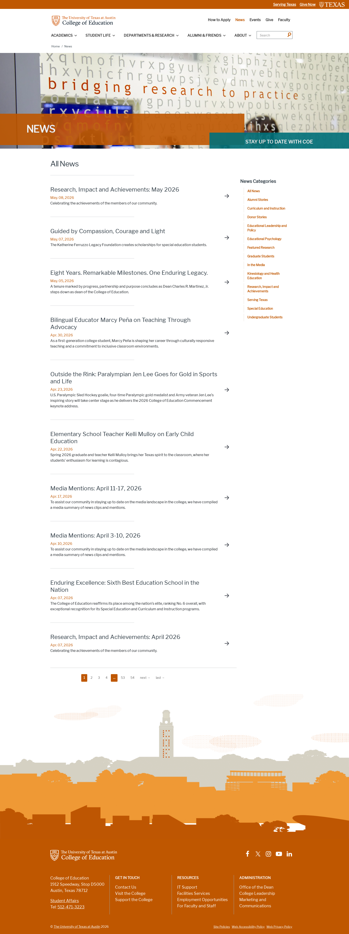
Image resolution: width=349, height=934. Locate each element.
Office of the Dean (256, 887)
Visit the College (130, 893)
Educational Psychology (264, 239)
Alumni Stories (257, 200)
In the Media (256, 265)
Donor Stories (257, 217)
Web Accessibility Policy (248, 926)
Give (269, 20)
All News (253, 191)
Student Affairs (64, 900)
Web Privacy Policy (279, 926)
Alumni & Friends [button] (206, 35)
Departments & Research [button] (151, 35)
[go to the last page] (160, 678)
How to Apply (219, 20)
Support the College (133, 899)
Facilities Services (193, 893)
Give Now (308, 4)
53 (123, 678)
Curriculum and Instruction (266, 208)
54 (132, 678)
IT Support (187, 887)
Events (255, 20)
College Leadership (257, 893)
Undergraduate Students (264, 317)
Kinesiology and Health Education (263, 276)
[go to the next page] (145, 678)
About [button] (243, 35)
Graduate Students (260, 256)
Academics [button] (64, 35)
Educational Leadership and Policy (267, 228)
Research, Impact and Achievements (263, 289)
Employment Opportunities (202, 899)
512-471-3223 (71, 907)
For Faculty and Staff (196, 906)
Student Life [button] (100, 35)
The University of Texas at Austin (77, 927)
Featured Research (260, 248)
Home (55, 46)
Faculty (284, 20)
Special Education (260, 309)
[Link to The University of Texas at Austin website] (332, 4)
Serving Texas (284, 4)
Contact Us (125, 887)
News (240, 20)
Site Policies (221, 926)
